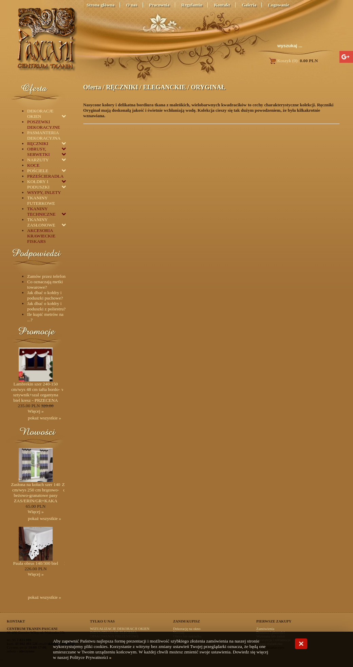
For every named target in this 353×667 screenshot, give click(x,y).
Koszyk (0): (293, 60)
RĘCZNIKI (122, 87)
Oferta (92, 87)
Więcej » (35, 411)
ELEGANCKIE (164, 87)
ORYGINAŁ (208, 87)
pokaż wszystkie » (44, 417)
